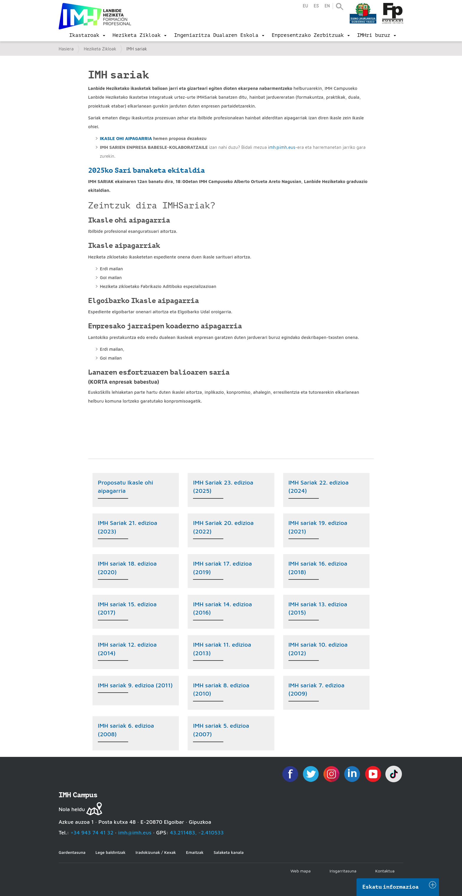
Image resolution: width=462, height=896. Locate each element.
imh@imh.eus (281, 147)
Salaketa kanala (229, 852)
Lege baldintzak (110, 852)
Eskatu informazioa (390, 887)
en (327, 6)
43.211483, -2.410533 (197, 832)
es (316, 6)
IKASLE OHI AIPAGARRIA (126, 138)
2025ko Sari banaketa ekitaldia (146, 170)
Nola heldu (72, 809)
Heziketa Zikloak (100, 48)
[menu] (87, 35)
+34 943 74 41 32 (91, 832)
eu (305, 6)
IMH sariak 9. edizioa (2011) (135, 685)
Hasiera (66, 48)
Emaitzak (195, 852)
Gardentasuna (72, 852)
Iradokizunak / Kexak (156, 852)
